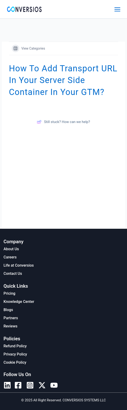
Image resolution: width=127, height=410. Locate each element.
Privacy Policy (15, 354)
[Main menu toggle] (117, 9)
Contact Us (13, 273)
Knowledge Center (19, 301)
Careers (10, 257)
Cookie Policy (15, 362)
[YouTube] (54, 385)
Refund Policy (15, 346)
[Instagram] (30, 385)
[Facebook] (18, 385)
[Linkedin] (7, 385)
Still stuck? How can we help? (63, 122)
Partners (11, 318)
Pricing (9, 293)
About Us (11, 249)
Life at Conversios (19, 265)
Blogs (8, 310)
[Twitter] (42, 385)
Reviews (10, 326)
